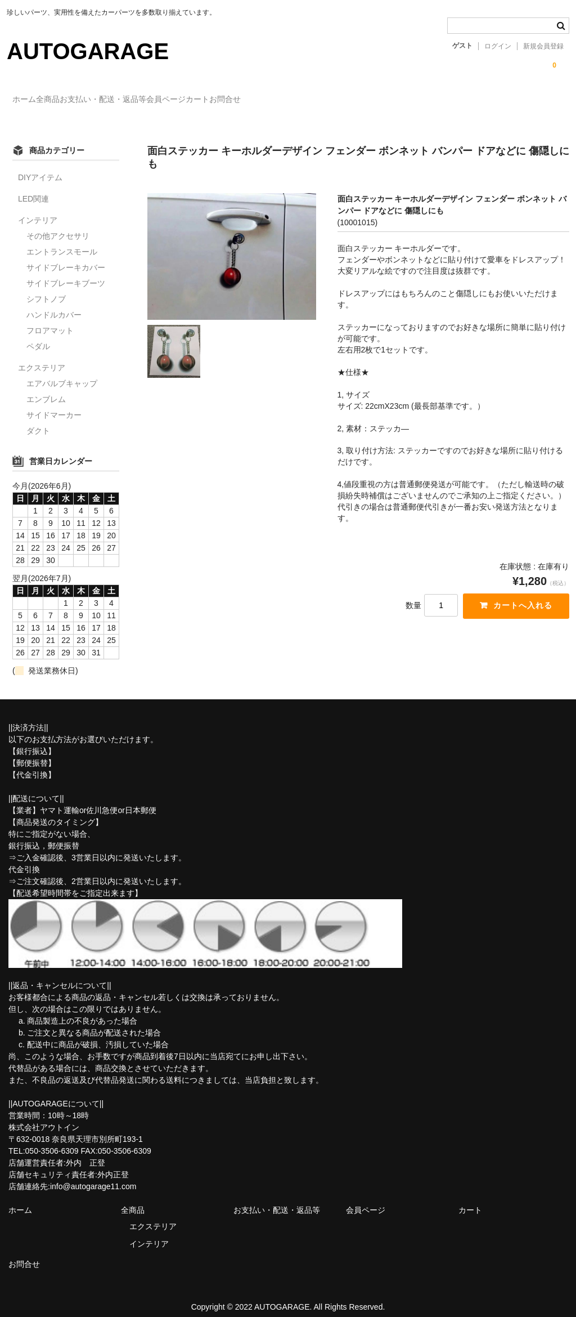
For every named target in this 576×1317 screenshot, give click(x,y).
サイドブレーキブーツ (65, 272)
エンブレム (46, 388)
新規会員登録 (543, 46)
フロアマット (50, 319)
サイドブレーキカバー (65, 256)
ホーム (30, 99)
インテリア (37, 209)
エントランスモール (61, 240)
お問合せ (346, 99)
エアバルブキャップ (61, 372)
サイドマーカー (54, 404)
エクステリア (41, 356)
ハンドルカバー (54, 304)
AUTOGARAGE (88, 51)
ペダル (38, 335)
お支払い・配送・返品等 (155, 99)
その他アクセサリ (57, 225)
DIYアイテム (40, 166)
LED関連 (33, 188)
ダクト (38, 420)
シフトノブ (46, 288)
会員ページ (241, 99)
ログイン (497, 46)
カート (296, 99)
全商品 (77, 99)
